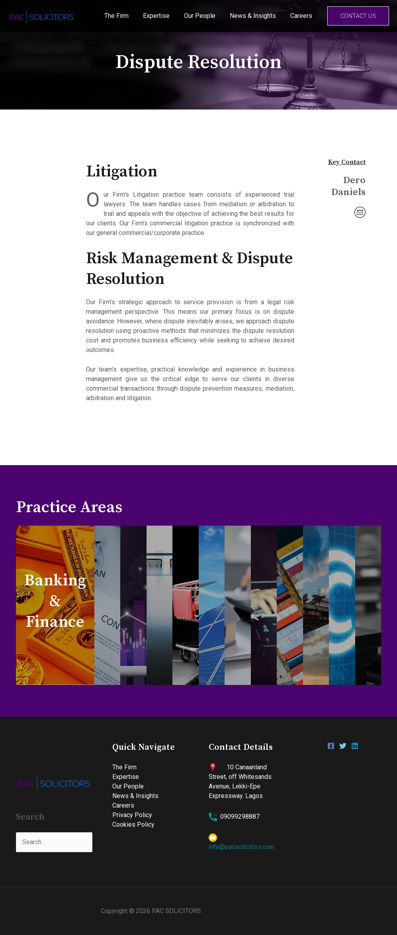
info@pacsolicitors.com (241, 847)
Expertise (162, 16)
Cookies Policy (133, 824)
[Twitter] (342, 745)
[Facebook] (330, 745)
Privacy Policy (132, 815)
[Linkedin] (354, 745)
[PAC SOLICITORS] (42, 15)
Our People (203, 16)
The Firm (123, 16)
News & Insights (255, 16)
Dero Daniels (348, 186)
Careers (302, 16)
